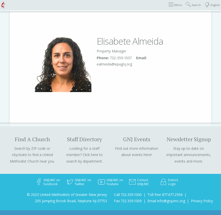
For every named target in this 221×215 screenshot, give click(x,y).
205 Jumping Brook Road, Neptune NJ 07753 (71, 200)
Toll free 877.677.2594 (165, 194)
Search (193, 4)
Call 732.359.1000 (128, 194)
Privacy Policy (202, 200)
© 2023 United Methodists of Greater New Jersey (67, 194)
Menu (175, 4)
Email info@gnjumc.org (166, 200)
